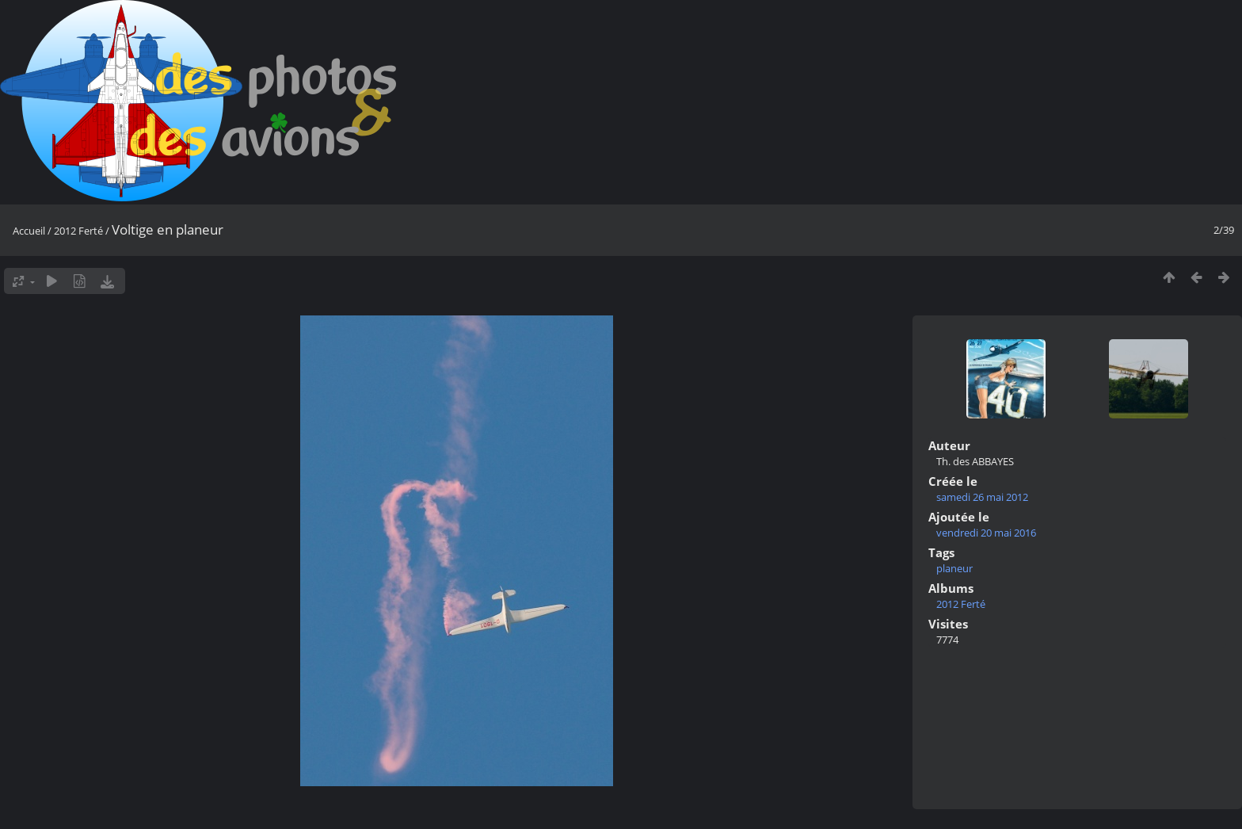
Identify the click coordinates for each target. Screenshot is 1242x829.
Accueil (29, 230)
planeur (954, 568)
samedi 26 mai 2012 (982, 497)
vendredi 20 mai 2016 (986, 532)
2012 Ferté (78, 230)
